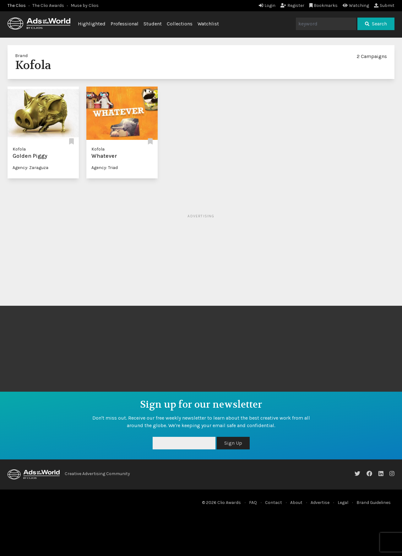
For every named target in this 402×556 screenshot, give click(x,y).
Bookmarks (323, 5)
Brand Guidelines (373, 502)
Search (376, 24)
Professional (125, 24)
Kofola (19, 149)
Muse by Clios (85, 5)
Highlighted (92, 24)
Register (292, 5)
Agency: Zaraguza (30, 167)
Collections (180, 24)
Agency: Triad (104, 167)
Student (153, 24)
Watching (356, 5)
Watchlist (208, 24)
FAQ (253, 502)
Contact (273, 502)
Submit (384, 5)
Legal (343, 502)
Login (267, 5)
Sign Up (233, 443)
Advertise (320, 502)
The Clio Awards (48, 5)
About (296, 502)
